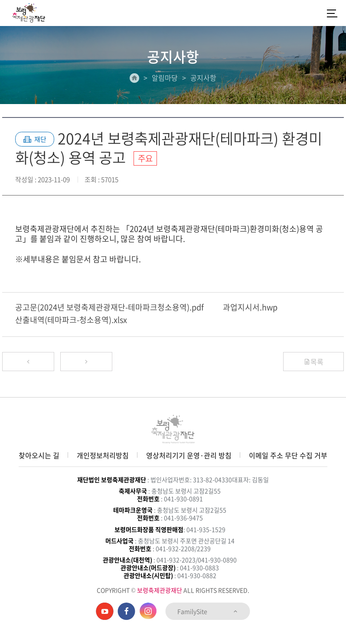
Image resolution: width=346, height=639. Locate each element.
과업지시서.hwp (250, 307)
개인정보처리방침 (103, 455)
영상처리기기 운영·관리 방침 (189, 455)
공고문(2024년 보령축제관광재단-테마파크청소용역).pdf (109, 307)
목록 (313, 361)
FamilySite (207, 611)
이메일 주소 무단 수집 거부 (288, 455)
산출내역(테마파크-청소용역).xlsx (71, 320)
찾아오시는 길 (39, 455)
